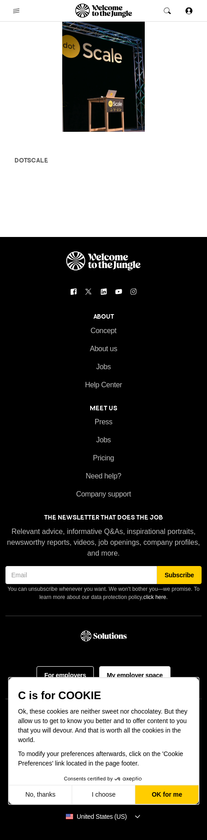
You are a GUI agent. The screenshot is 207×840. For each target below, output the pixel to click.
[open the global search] (167, 11)
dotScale (31, 160)
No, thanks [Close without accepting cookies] (40, 794)
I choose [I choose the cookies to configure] (103, 794)
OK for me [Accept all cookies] (167, 794)
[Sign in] (189, 10)
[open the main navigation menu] (16, 11)
